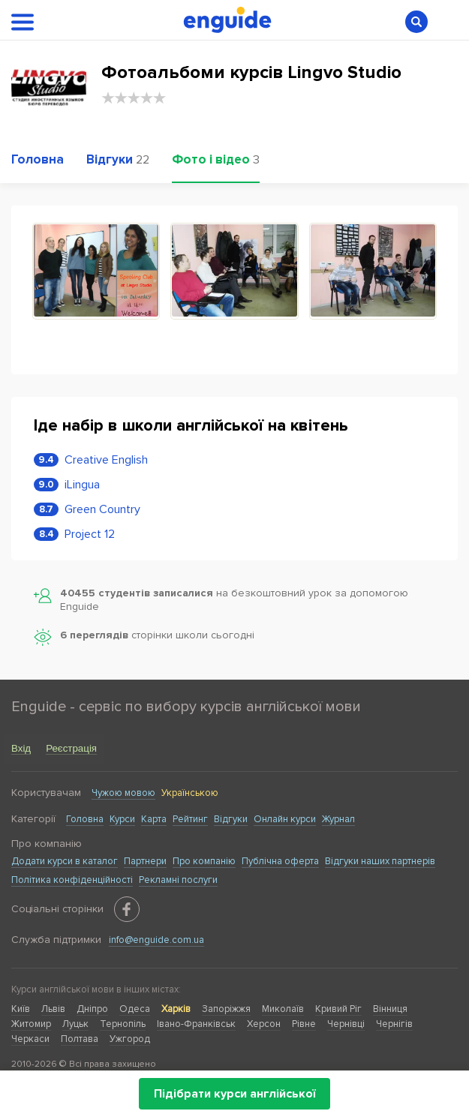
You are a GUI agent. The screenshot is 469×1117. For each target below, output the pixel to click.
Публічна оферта (280, 861)
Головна (85, 819)
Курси (122, 819)
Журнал (338, 819)
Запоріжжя (226, 1009)
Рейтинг (190, 819)
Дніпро (92, 1009)
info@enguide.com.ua (156, 940)
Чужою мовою (123, 793)
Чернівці (346, 1024)
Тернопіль (123, 1024)
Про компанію (204, 861)
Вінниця (390, 1009)
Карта (154, 819)
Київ (20, 1009)
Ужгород (130, 1039)
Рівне (304, 1024)
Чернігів (394, 1024)
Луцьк (75, 1024)
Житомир (31, 1024)
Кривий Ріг (338, 1009)
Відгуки (231, 819)
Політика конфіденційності (72, 880)
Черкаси (30, 1039)
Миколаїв (283, 1009)
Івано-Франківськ (196, 1024)
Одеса (134, 1009)
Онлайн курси (285, 819)
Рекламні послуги (178, 880)
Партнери (145, 861)
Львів (53, 1009)
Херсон (264, 1024)
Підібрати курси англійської (234, 1093)
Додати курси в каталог (64, 861)
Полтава (79, 1039)
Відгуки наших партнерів (380, 861)
